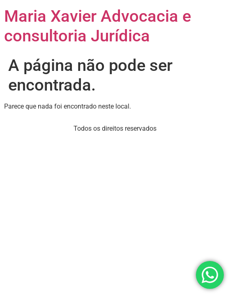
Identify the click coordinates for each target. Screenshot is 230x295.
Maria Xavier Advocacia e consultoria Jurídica (97, 26)
